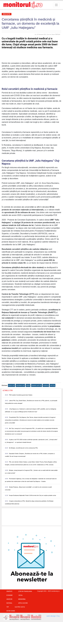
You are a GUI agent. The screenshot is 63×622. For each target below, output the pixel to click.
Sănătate (9, 591)
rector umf (11, 385)
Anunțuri (9, 599)
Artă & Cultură (23, 603)
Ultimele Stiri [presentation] (8, 390)
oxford (28, 385)
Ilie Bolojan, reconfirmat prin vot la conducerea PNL (23, 448)
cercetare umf (20, 385)
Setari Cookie (10, 611)
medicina (46, 385)
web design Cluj (53, 616)
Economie (9, 595)
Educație (6, 14)
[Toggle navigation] (56, 5)
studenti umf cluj (37, 385)
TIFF (7, 607)
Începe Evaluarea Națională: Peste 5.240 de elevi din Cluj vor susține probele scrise (32, 495)
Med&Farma (22, 599)
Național (9, 603)
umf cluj (52, 385)
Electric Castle (20, 607)
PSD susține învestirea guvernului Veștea (20, 395)
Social (21, 595)
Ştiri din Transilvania (25, 591)
